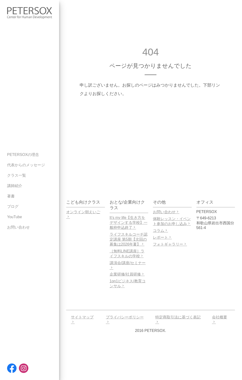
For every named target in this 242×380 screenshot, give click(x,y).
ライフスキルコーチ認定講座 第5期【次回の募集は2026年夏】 (128, 239)
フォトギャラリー (170, 244)
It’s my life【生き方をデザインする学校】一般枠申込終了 (128, 223)
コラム (160, 231)
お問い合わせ (166, 212)
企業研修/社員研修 (127, 274)
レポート (162, 237)
